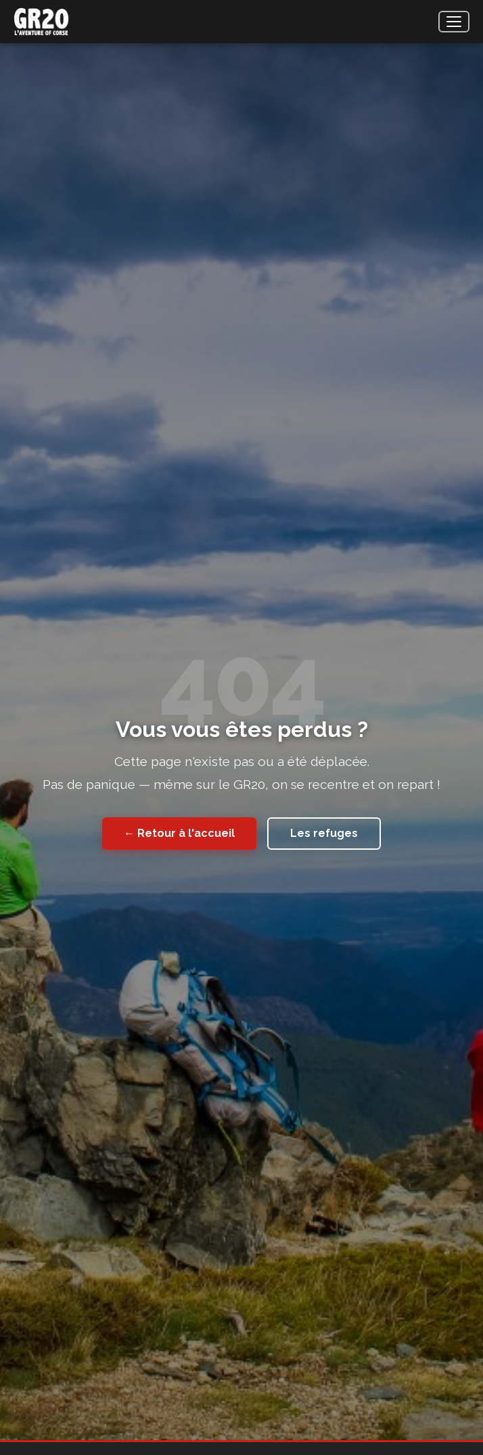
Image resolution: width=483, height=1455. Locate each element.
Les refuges (324, 833)
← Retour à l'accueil (179, 833)
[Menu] (453, 21)
